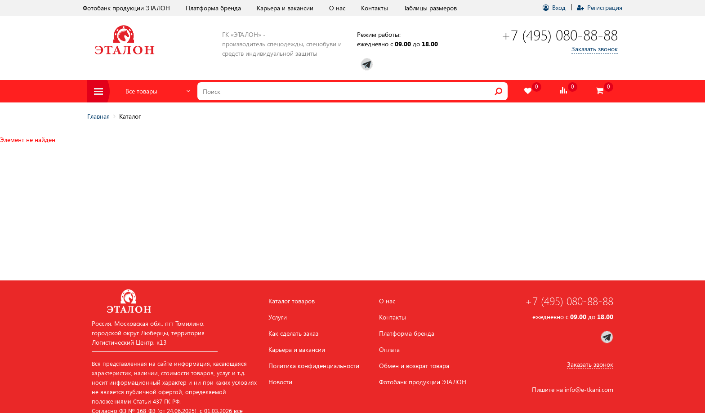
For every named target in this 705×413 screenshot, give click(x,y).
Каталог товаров (291, 301)
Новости (280, 382)
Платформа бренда (213, 8)
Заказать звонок (594, 48)
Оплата (389, 349)
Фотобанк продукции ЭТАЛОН (126, 8)
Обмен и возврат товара (414, 366)
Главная (98, 116)
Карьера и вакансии (285, 8)
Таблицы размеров (430, 8)
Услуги (277, 317)
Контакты (374, 8)
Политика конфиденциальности (313, 366)
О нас (337, 8)
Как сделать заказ (293, 333)
